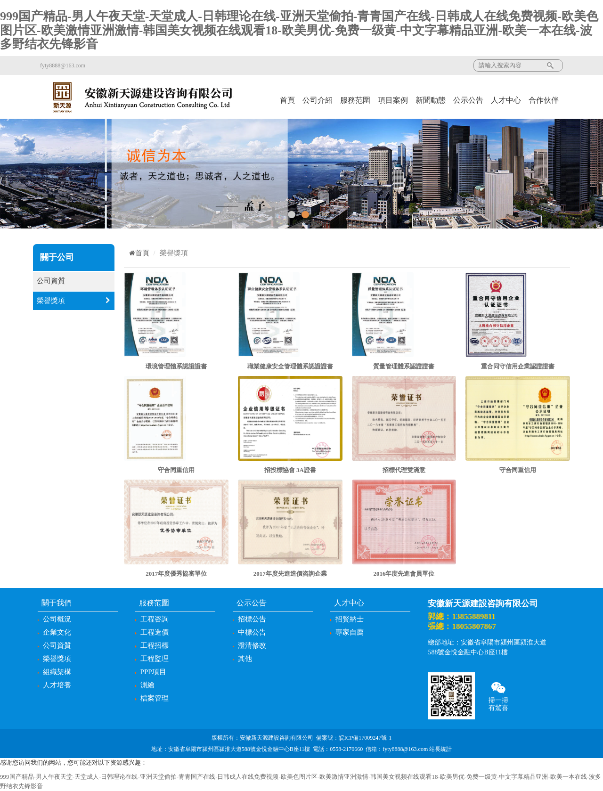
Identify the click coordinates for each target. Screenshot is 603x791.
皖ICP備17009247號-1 (365, 737)
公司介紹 (317, 100)
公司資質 (74, 281)
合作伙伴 (544, 100)
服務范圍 (355, 100)
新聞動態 (431, 100)
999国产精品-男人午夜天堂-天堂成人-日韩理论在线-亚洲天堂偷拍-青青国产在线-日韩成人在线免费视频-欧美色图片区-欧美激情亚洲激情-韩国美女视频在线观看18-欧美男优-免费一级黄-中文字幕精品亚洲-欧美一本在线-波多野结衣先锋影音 (299, 30)
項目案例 (393, 100)
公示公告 (468, 100)
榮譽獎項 (74, 300)
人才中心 (506, 100)
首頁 (287, 100)
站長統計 (440, 749)
